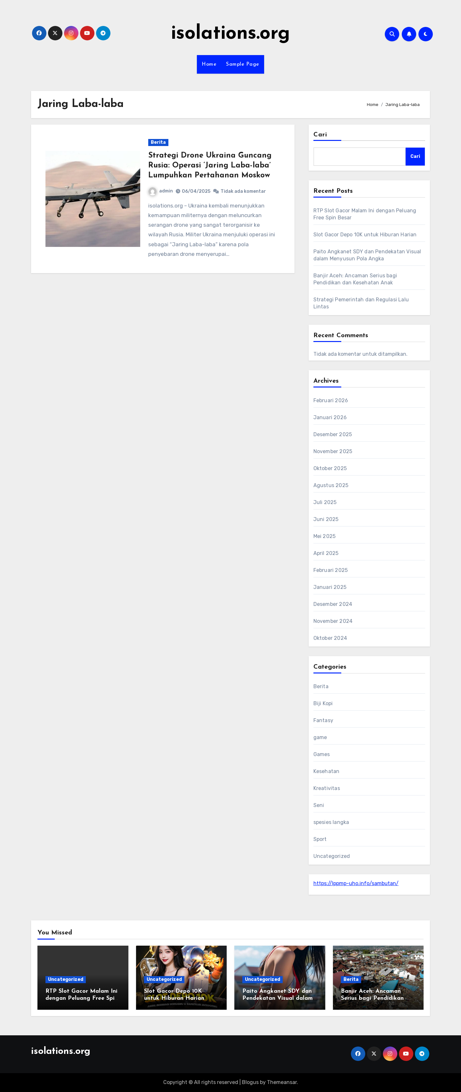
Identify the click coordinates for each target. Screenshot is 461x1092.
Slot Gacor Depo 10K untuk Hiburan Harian (365, 235)
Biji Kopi (323, 703)
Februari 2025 (330, 570)
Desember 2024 (332, 604)
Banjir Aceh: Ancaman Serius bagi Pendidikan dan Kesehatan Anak (372, 998)
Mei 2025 (324, 536)
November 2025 (332, 451)
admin (161, 191)
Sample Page (242, 64)
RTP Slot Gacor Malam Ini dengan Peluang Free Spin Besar (81, 998)
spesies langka (331, 822)
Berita (158, 142)
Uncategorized (331, 856)
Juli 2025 (325, 502)
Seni (318, 805)
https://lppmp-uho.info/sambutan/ (356, 883)
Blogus (250, 1082)
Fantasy (323, 720)
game (320, 737)
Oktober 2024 (330, 638)
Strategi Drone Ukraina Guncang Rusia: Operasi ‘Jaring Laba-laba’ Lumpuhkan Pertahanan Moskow (209, 165)
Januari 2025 (329, 587)
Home (209, 64)
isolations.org (230, 34)
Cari (320, 135)
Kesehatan (326, 771)
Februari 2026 (330, 400)
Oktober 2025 (330, 468)
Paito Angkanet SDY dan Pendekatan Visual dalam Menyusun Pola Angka (277, 998)
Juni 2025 (326, 519)
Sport (320, 839)
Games (321, 754)
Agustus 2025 (330, 485)
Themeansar (282, 1082)
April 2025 (326, 553)
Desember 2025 (332, 434)
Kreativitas (326, 788)
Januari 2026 (330, 417)
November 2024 (333, 621)
